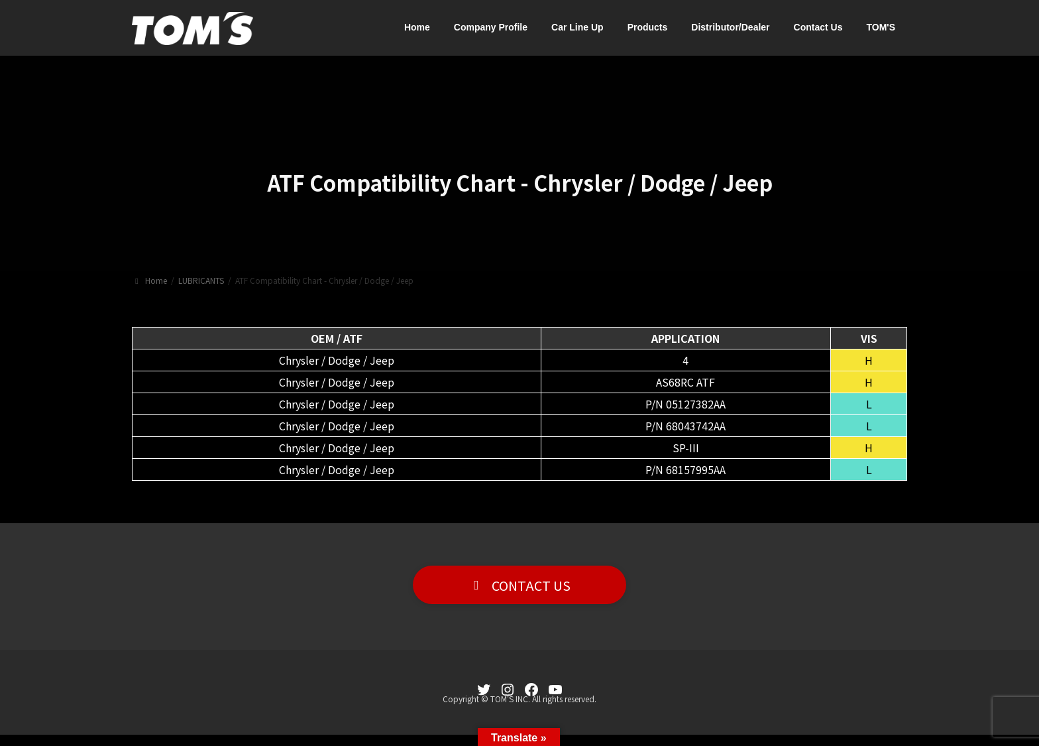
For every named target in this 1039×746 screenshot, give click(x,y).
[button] (519, 585)
